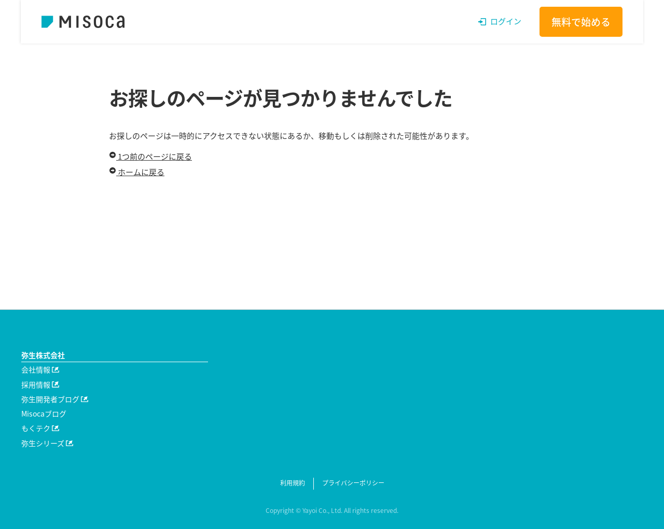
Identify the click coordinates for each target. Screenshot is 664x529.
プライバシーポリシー (353, 483)
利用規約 (292, 483)
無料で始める (581, 22)
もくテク (40, 428)
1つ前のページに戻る (150, 156)
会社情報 (40, 369)
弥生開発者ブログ (54, 399)
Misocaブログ (43, 413)
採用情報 (40, 384)
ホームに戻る (136, 172)
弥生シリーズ (47, 443)
